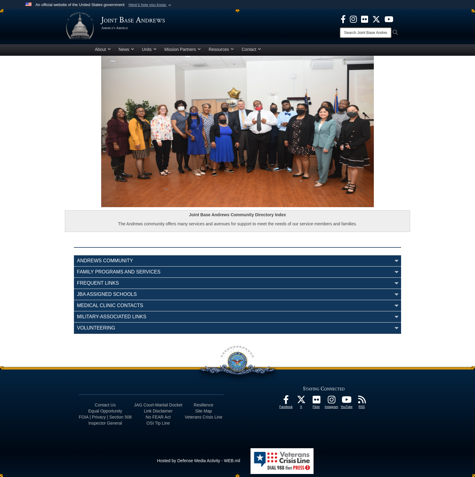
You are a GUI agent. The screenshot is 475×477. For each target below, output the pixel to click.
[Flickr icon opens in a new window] (364, 18)
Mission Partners (182, 49)
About (103, 49)
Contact (251, 49)
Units (149, 49)
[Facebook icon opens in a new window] (343, 18)
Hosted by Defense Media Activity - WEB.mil (198, 460)
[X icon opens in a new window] (376, 18)
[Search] (365, 33)
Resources (221, 49)
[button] (150, 5)
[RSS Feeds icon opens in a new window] (361, 401)
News (126, 49)
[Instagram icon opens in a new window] (353, 18)
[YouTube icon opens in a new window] (388, 18)
